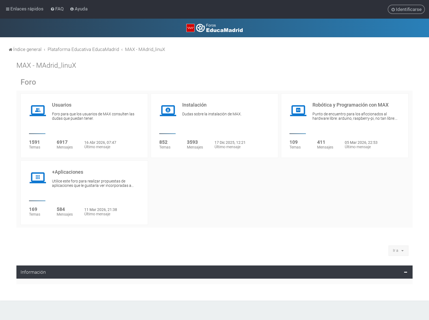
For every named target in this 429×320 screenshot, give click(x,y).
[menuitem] (57, 9)
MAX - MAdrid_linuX (46, 65)
